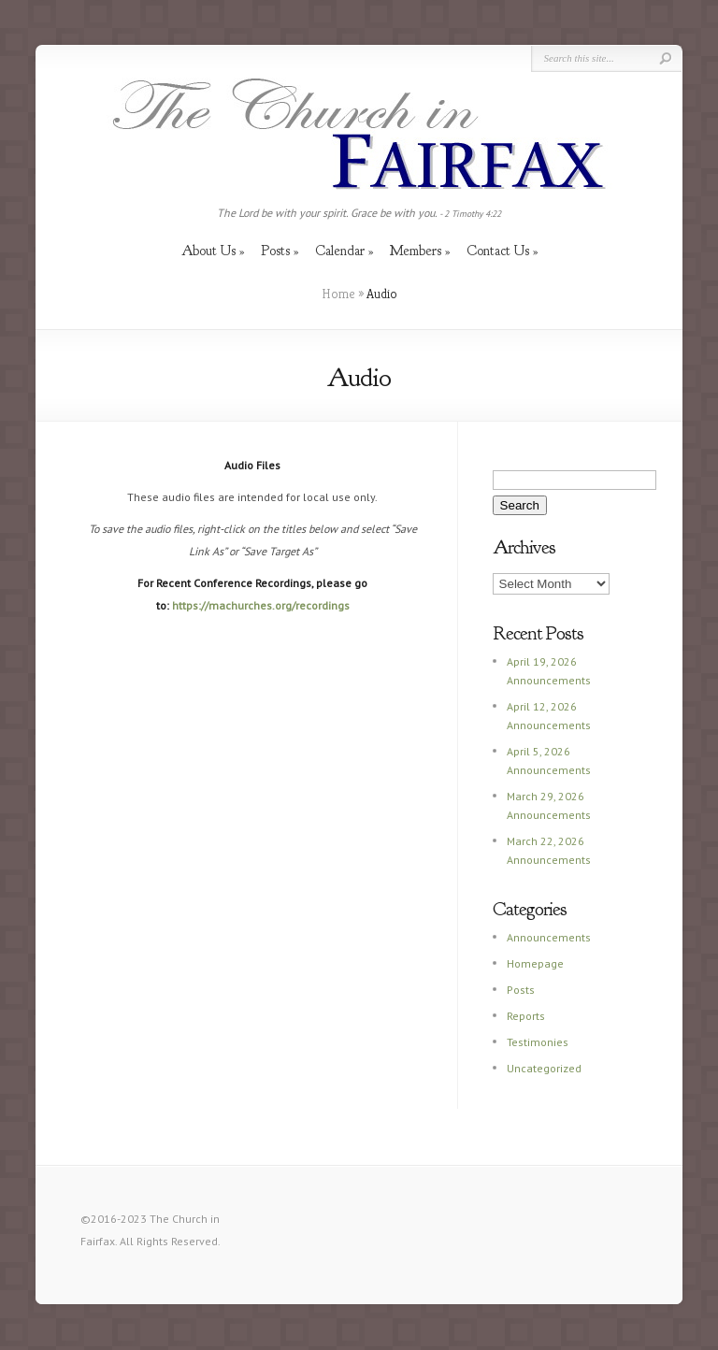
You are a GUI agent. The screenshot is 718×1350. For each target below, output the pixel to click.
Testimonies (537, 1042)
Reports (526, 1016)
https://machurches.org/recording (258, 605)
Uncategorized (544, 1068)
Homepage (535, 963)
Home (338, 293)
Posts (521, 990)
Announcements (549, 937)
